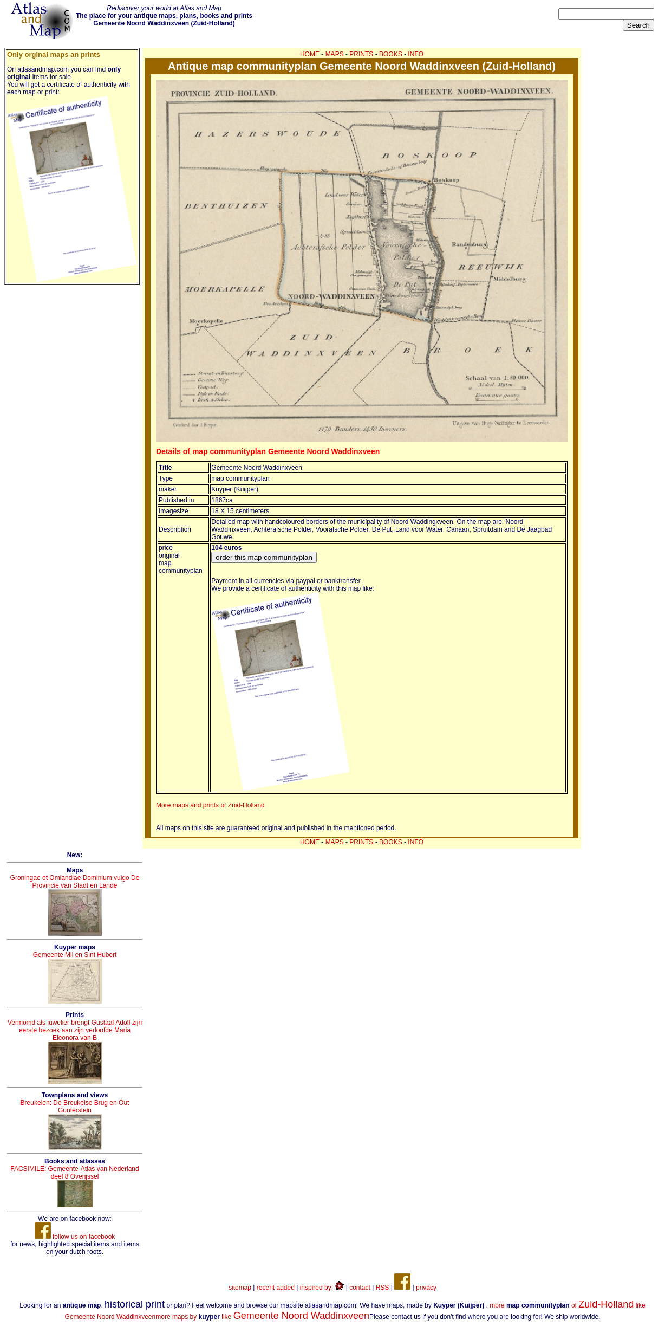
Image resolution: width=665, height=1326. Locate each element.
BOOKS (390, 54)
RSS (382, 1287)
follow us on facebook (75, 1236)
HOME (310, 54)
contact (359, 1287)
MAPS (334, 54)
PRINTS (361, 54)
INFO (415, 54)
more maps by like (262, 1317)
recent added (276, 1287)
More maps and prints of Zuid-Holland (210, 805)
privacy (426, 1287)
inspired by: (322, 1287)
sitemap (240, 1287)
